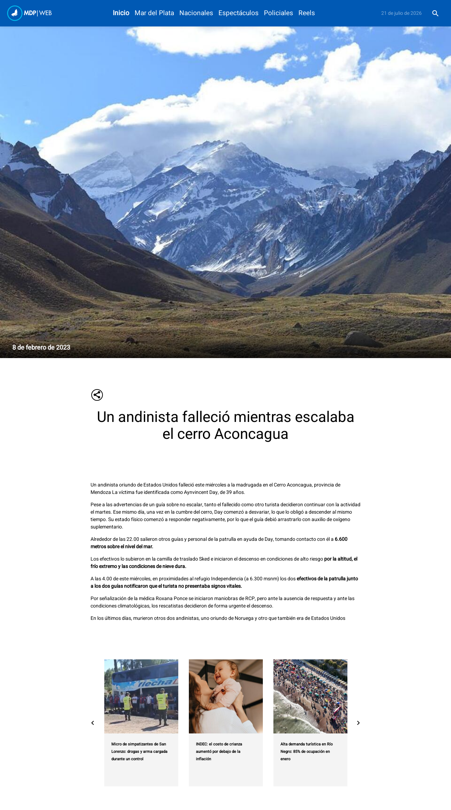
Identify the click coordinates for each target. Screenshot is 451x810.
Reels (306, 13)
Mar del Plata (154, 13)
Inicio (121, 13)
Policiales (278, 13)
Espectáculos (238, 13)
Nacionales (196, 13)
